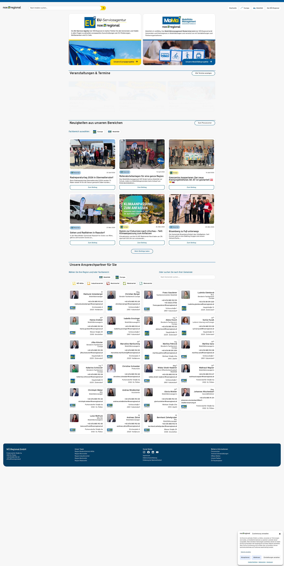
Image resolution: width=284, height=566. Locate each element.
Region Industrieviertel (82, 456)
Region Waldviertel (81, 461)
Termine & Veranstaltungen (219, 454)
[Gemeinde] (187, 277)
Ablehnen (256, 558)
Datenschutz (262, 562)
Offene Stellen (215, 456)
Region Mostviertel (81, 458)
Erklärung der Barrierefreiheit (152, 460)
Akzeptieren (245, 558)
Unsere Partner (216, 458)
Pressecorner (215, 452)
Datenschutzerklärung (150, 458)
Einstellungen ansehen (272, 558)
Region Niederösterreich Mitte (84, 452)
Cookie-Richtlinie (252, 562)
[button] (280, 534)
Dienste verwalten (246, 552)
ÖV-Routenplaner (216, 461)
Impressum (270, 562)
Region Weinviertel (81, 454)
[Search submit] (103, 8)
